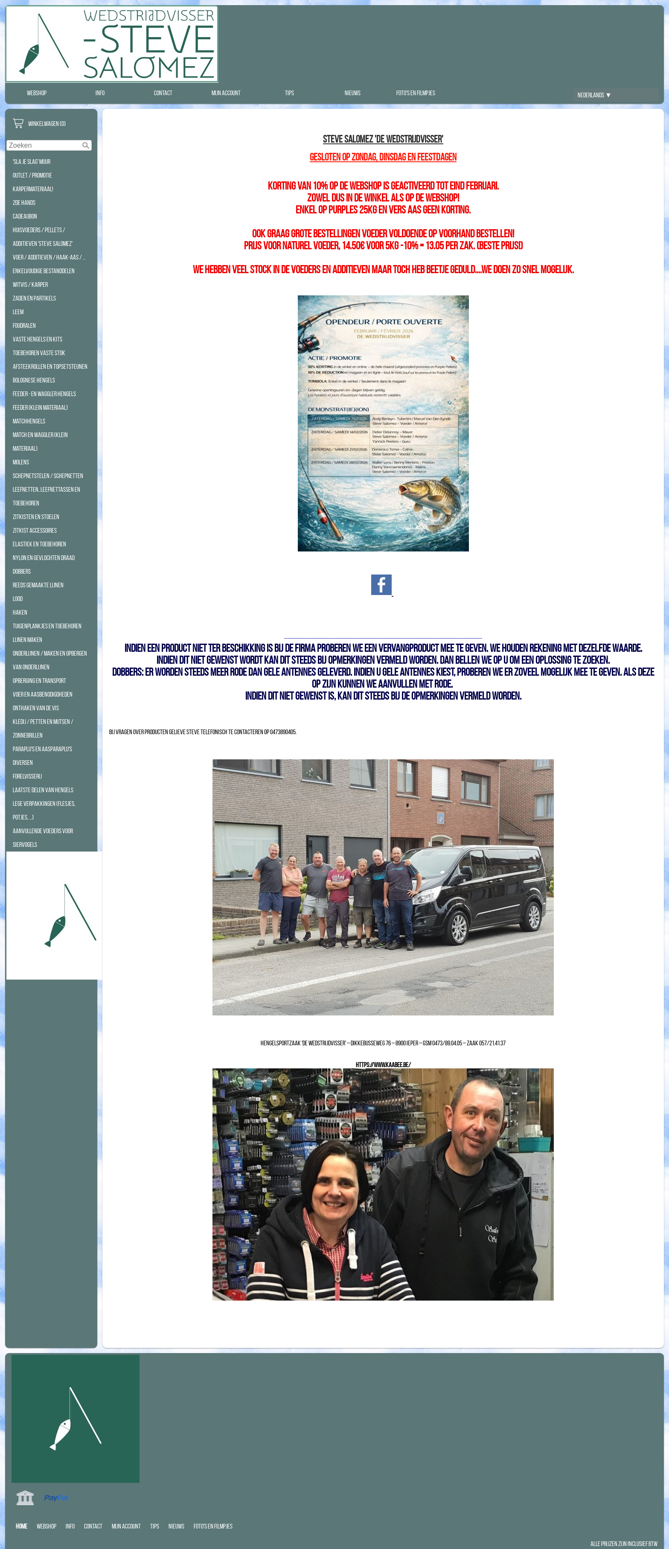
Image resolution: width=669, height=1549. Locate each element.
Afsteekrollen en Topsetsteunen (50, 366)
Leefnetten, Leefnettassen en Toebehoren (46, 496)
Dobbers (22, 571)
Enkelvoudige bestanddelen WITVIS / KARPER (44, 277)
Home (21, 1526)
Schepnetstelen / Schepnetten (48, 475)
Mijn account (226, 92)
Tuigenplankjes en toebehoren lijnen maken (47, 632)
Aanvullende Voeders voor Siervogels (43, 837)
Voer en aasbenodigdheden (43, 694)
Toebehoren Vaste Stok (39, 352)
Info (100, 92)
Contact (163, 92)
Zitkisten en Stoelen (36, 516)
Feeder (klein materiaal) (40, 407)
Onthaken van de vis (36, 708)
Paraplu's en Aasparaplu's (42, 749)
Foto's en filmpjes (415, 92)
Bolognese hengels (34, 380)
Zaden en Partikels (34, 298)
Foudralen (24, 325)
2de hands (24, 202)
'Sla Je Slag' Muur (31, 161)
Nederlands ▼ (595, 95)
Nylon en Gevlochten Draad (44, 557)
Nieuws (353, 92)
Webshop (37, 92)
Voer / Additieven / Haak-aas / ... (49, 257)
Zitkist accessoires (35, 530)
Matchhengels (29, 421)
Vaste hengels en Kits (37, 339)
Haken (20, 612)
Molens (21, 462)
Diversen (23, 762)
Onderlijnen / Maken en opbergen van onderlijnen (50, 660)
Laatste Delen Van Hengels (43, 789)
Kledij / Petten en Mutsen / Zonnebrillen (43, 728)
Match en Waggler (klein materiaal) (40, 441)
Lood (18, 598)
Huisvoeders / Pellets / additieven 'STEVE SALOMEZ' (43, 236)
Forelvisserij (27, 776)
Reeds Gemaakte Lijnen (38, 585)
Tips (289, 92)
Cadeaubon (25, 216)
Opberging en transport (39, 680)
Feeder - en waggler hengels (44, 393)
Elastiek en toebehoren (39, 544)
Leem (18, 311)
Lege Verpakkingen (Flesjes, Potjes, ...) (44, 810)
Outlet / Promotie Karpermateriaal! (33, 182)
